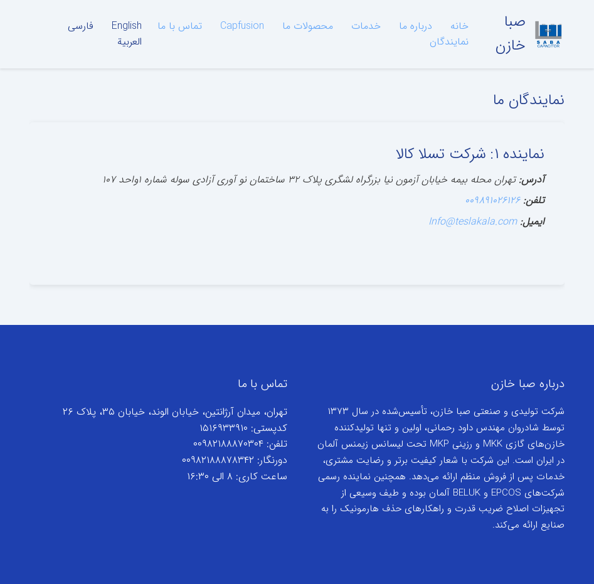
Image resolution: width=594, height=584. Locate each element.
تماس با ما (179, 26)
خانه (459, 26)
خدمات (366, 26)
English (127, 26)
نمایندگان (449, 42)
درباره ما (415, 26)
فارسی (80, 26)
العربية (129, 42)
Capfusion (242, 26)
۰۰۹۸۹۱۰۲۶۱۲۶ (492, 200)
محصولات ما (307, 26)
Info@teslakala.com (472, 222)
